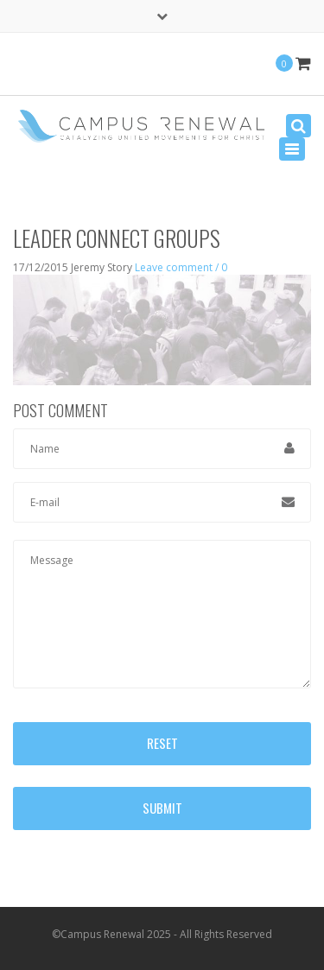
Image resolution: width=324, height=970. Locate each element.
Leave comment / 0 (181, 267)
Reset (162, 742)
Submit (162, 807)
